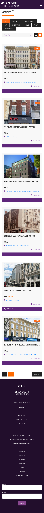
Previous (36, 374)
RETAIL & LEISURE (22, 419)
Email (4, 492)
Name (4, 484)
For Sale (15, 21)
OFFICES (22, 423)
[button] (41, 5)
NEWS (22, 468)
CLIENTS (22, 460)
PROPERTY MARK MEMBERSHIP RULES (22, 440)
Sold (27, 25)
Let (6, 25)
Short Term (16, 25)
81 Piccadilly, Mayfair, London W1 (17, 290)
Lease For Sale (29, 21)
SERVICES (22, 452)
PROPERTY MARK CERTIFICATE (22, 435)
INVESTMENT (22, 415)
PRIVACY (22, 472)
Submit (22, 503)
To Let (36, 25)
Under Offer (9, 29)
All (6, 21)
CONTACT (22, 464)
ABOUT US (22, 456)
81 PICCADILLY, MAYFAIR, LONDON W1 (19, 236)
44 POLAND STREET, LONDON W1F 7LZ (19, 127)
